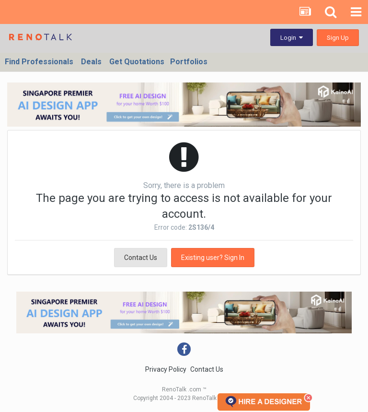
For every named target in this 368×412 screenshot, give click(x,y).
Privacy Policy (165, 369)
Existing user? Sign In (212, 257)
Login (291, 37)
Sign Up (338, 37)
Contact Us (140, 257)
